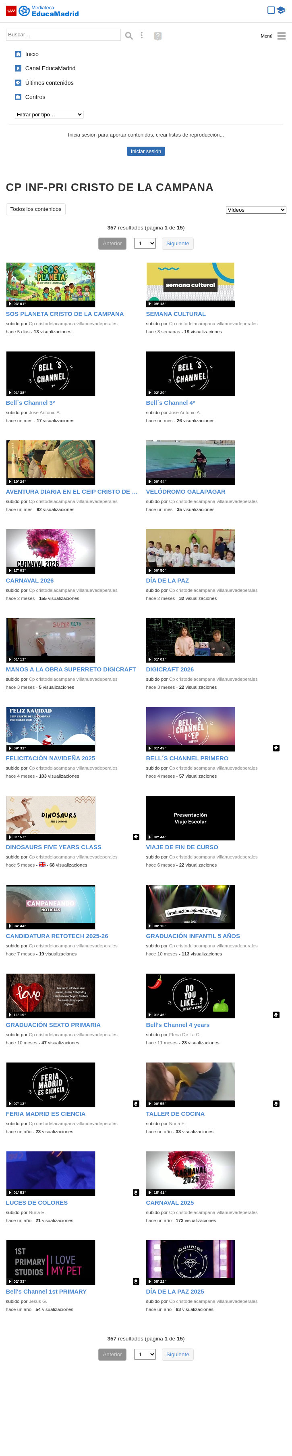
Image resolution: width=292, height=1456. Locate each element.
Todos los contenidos (36, 209)
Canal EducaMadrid (50, 68)
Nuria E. (177, 1123)
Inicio (32, 54)
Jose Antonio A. (45, 412)
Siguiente (177, 243)
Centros (35, 97)
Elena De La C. (185, 1034)
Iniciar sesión (146, 151)
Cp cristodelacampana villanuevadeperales (73, 323)
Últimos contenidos (49, 83)
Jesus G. (38, 1301)
